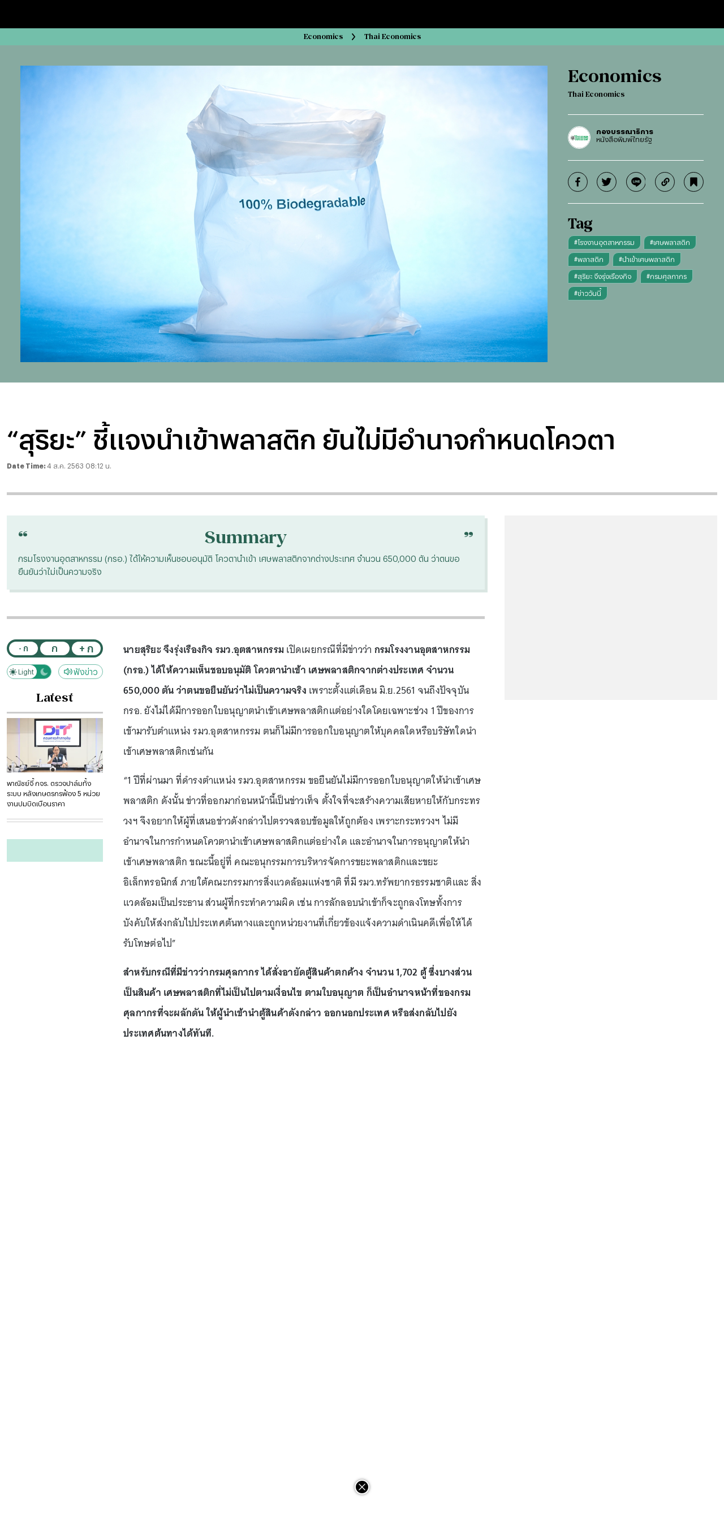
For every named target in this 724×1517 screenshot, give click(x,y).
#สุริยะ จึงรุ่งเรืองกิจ (602, 276)
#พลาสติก (589, 259)
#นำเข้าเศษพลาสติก (647, 259)
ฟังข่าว (81, 672)
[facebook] (578, 182)
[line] (636, 182)
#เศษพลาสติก (670, 242)
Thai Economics (392, 36)
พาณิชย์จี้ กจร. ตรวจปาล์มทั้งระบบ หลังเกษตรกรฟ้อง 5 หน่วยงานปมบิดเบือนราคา (53, 793)
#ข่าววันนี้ (587, 293)
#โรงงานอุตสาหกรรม (604, 242)
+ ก (86, 648)
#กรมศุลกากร (667, 276)
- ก (23, 648)
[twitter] (607, 182)
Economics (323, 36)
